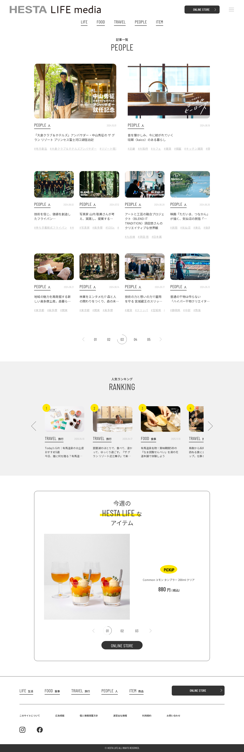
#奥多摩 (97, 227)
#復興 (207, 227)
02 (108, 339)
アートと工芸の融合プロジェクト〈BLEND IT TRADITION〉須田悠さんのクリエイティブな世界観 (144, 221)
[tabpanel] (122, 575)
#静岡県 (175, 310)
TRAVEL (120, 21)
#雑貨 (167, 148)
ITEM (159, 21)
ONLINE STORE (122, 645)
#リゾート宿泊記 (110, 148)
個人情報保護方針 (89, 715)
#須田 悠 (143, 237)
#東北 (197, 227)
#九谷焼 (130, 237)
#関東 (64, 310)
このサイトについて (29, 715)
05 (148, 339)
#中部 (187, 310)
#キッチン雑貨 (193, 148)
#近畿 (131, 148)
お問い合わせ (173, 715)
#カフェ (156, 148)
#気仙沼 (185, 227)
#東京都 (39, 310)
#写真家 (84, 227)
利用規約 (146, 715)
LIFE (84, 21)
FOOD (101, 21)
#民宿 (174, 227)
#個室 (178, 148)
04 (135, 339)
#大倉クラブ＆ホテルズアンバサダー (73, 148)
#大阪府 (143, 148)
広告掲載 (59, 715)
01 (95, 339)
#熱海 (197, 310)
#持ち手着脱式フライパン (50, 227)
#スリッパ (141, 310)
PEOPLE (141, 21)
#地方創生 (40, 148)
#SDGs (110, 227)
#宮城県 (156, 310)
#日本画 (157, 237)
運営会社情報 (120, 715)
